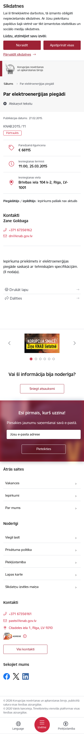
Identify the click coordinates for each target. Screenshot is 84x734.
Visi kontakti (25, 649)
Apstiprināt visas (62, 45)
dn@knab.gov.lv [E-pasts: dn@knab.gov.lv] (20, 236)
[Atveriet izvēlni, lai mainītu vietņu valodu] (18, 726)
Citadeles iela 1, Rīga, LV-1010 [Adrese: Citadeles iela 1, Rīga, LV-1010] (31, 628)
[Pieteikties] (44, 449)
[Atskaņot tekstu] (20, 103)
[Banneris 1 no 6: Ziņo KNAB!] (42, 343)
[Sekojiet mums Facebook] (6, 676)
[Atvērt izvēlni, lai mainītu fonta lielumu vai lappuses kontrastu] (65, 726)
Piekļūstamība (15, 562)
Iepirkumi (12, 495)
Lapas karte (14, 574)
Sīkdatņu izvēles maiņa (22, 587)
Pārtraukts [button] (12, 133)
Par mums (13, 508)
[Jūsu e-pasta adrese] (44, 434)
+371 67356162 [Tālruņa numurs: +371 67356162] (20, 230)
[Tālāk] (74, 343)
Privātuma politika (18, 550)
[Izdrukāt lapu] (42, 289)
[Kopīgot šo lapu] (42, 298)
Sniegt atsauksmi (42, 389)
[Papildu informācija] (24, 636)
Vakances (12, 483)
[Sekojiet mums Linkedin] (25, 676)
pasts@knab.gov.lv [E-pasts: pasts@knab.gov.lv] (22, 621)
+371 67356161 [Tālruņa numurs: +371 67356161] (20, 614)
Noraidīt (22, 45)
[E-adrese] (12, 636)
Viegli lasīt (12, 537)
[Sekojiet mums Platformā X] (16, 676)
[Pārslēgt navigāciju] (42, 724)
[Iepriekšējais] (9, 343)
